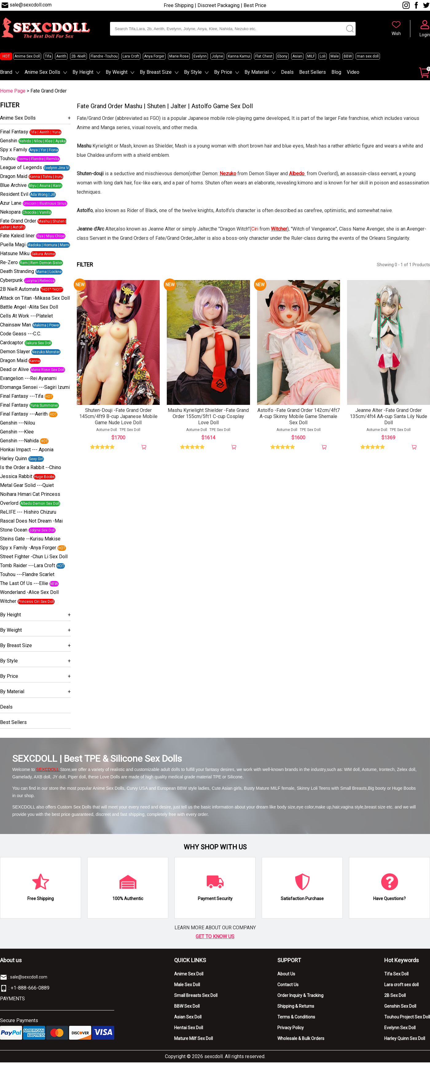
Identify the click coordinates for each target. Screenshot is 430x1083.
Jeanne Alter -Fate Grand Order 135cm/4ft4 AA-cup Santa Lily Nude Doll (388, 418)
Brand (6, 72)
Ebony (282, 56)
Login (425, 34)
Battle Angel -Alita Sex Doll (29, 307)
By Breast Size (156, 72)
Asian (297, 56)
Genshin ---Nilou (17, 423)
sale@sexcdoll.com (31, 5)
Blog (336, 72)
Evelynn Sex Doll (400, 1027)
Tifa (48, 56)
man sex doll (368, 56)
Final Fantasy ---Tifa (21, 396)
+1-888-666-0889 (30, 988)
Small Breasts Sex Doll (195, 995)
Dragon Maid (13, 176)
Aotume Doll (106, 431)
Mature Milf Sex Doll (193, 1038)
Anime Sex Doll (27, 56)
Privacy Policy (290, 1027)
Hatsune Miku (14, 253)
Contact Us (288, 984)
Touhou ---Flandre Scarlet (27, 574)
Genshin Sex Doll (400, 1006)
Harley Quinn (13, 458)
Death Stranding (17, 271)
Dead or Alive (14, 369)
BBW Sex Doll (187, 1006)
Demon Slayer (15, 351)
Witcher (8, 601)
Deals (287, 72)
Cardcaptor (11, 343)
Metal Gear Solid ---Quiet (27, 485)
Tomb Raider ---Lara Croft (27, 565)
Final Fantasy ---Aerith (24, 414)
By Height (82, 72)
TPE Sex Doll (129, 431)
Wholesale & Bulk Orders (300, 1038)
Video (353, 72)
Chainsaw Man (15, 325)
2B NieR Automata (19, 289)
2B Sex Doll (395, 995)
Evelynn (200, 56)
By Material (256, 72)
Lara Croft (131, 56)
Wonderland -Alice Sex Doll (29, 592)
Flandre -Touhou (104, 56)
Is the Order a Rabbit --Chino (30, 467)
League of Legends (21, 167)
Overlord (9, 503)
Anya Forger (154, 56)
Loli (323, 56)
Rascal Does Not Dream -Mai (31, 521)
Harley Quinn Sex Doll (404, 1038)
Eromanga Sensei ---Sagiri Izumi (35, 387)
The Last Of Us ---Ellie (24, 583)
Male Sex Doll (187, 984)
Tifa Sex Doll (396, 973)
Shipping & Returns (295, 1006)
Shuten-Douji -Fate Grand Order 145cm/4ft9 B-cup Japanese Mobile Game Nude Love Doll (118, 418)
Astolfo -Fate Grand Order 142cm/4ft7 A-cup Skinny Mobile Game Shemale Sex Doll (298, 418)
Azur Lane (11, 203)
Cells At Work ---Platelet (26, 316)
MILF (311, 56)
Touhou (7, 158)
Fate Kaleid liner (17, 236)
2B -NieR (78, 56)
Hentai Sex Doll (188, 1027)
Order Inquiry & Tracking (300, 995)
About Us (286, 973)
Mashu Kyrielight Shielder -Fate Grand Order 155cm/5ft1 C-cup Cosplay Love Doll (208, 418)
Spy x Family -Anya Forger (28, 548)
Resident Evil (14, 194)
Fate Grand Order (18, 221)
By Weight (116, 72)
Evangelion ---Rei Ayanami (28, 378)
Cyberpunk (11, 280)
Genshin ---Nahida (19, 441)
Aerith (61, 56)
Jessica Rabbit (16, 476)
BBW (348, 56)
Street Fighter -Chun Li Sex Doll (34, 556)
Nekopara (10, 212)
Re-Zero (9, 262)
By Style (193, 72)
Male (334, 56)
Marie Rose (179, 56)
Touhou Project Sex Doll (407, 1016)
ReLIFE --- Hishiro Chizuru (28, 512)
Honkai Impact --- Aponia (26, 450)
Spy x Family (13, 149)
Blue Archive (13, 185)
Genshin (8, 141)
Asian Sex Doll (187, 1016)
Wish (396, 33)
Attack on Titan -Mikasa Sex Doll (35, 298)
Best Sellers (312, 72)
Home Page (12, 91)
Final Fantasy (14, 132)
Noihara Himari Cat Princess (30, 494)
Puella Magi (12, 244)
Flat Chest (263, 56)
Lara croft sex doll (401, 984)
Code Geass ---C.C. (20, 334)
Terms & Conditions (296, 1016)
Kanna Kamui (239, 56)
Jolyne (217, 56)
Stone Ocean (13, 530)
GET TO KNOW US (215, 936)
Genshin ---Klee (17, 432)
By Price (223, 72)
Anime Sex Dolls (42, 72)
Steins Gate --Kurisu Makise (30, 539)
